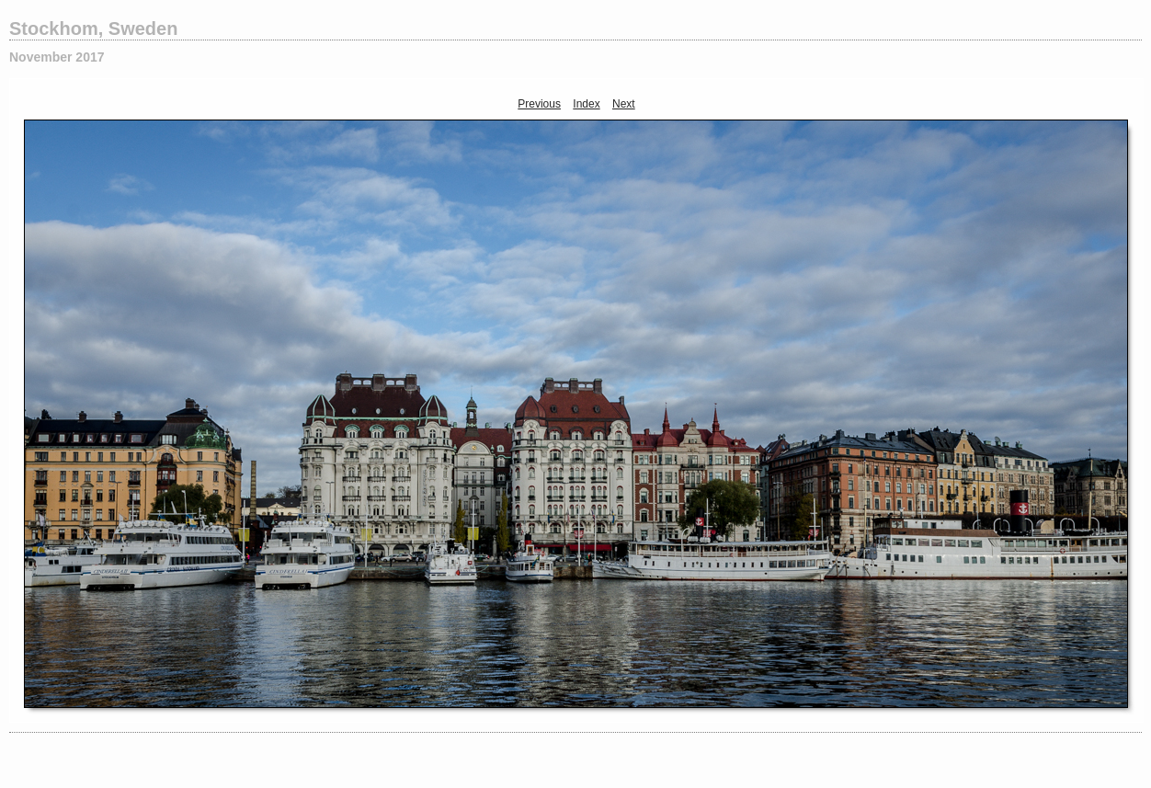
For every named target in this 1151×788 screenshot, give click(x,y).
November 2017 (57, 57)
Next (623, 103)
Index (586, 103)
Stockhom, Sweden (93, 28)
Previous (539, 103)
